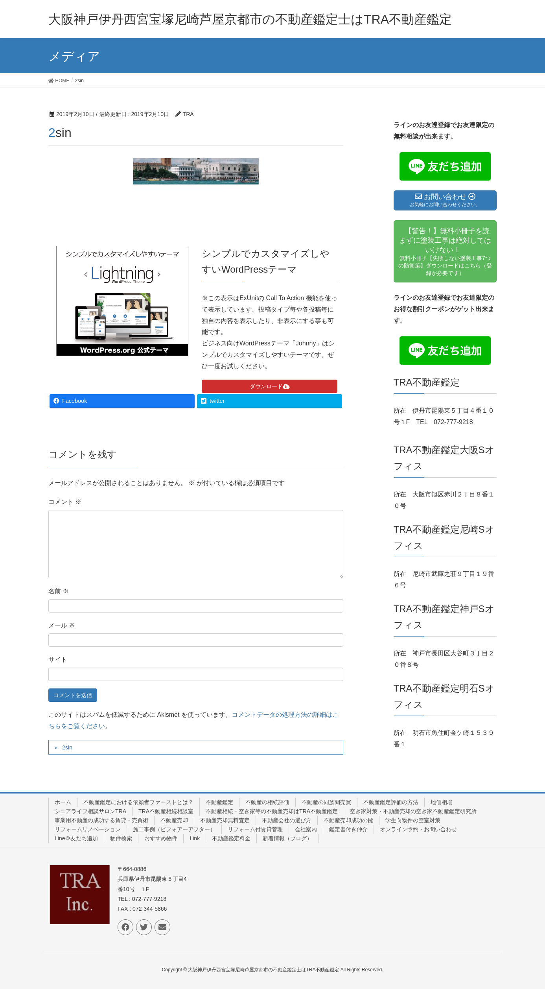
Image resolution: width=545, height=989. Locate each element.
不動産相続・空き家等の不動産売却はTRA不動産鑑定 (272, 811)
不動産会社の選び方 (286, 820)
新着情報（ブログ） (287, 838)
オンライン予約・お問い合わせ (418, 829)
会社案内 (306, 829)
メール (61, 625)
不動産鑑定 (219, 802)
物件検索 (121, 838)
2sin (67, 747)
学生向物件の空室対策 (412, 820)
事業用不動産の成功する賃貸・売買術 (101, 820)
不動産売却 (174, 820)
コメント (64, 501)
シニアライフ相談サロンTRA (90, 811)
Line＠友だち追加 (76, 838)
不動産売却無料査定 (225, 820)
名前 (58, 591)
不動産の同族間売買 (326, 802)
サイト (57, 659)
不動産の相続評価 (267, 802)
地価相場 (442, 802)
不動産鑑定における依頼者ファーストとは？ (138, 802)
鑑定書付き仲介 (348, 829)
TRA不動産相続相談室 (165, 811)
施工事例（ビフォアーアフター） (174, 829)
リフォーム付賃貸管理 (255, 829)
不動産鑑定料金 (231, 838)
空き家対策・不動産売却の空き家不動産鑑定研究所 (413, 811)
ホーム (63, 802)
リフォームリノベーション (88, 829)
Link (195, 838)
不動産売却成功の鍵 (348, 820)
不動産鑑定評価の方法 (390, 802)
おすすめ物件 (160, 838)
